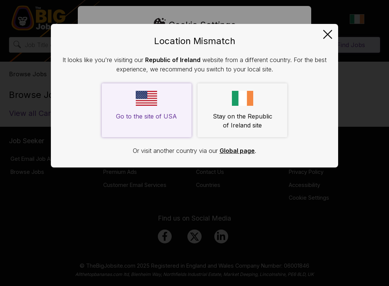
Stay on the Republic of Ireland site (242, 110)
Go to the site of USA (146, 105)
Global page (237, 150)
